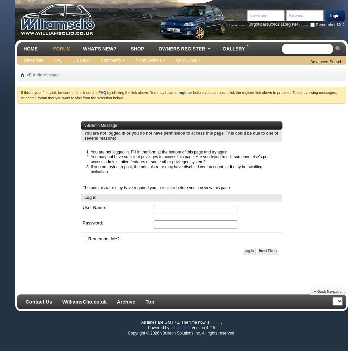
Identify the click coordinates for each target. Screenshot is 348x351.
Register (290, 24)
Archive (126, 302)
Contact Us (39, 302)
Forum (61, 48)
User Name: (94, 207)
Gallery (236, 46)
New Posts (33, 60)
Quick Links (186, 60)
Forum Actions (149, 60)
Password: (93, 222)
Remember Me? (327, 25)
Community (111, 60)
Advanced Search (326, 62)
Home (31, 48)
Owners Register (185, 49)
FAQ (58, 60)
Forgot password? (263, 24)
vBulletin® (180, 327)
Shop (137, 48)
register (168, 187)
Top (150, 302)
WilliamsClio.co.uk (84, 302)
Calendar (81, 60)
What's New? (99, 48)
